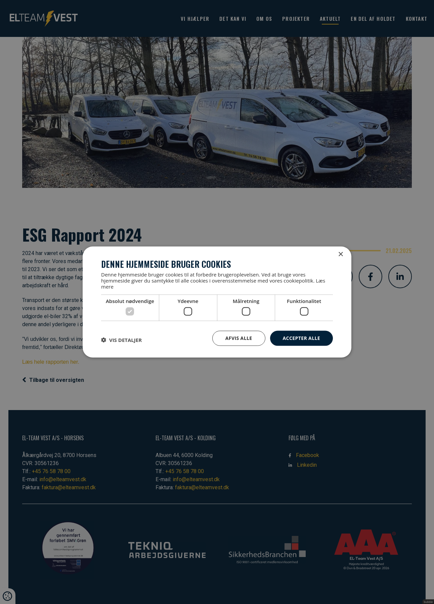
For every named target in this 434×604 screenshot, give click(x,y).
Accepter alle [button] (301, 338)
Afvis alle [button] (238, 338)
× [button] (340, 254)
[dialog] (217, 302)
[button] (121, 340)
